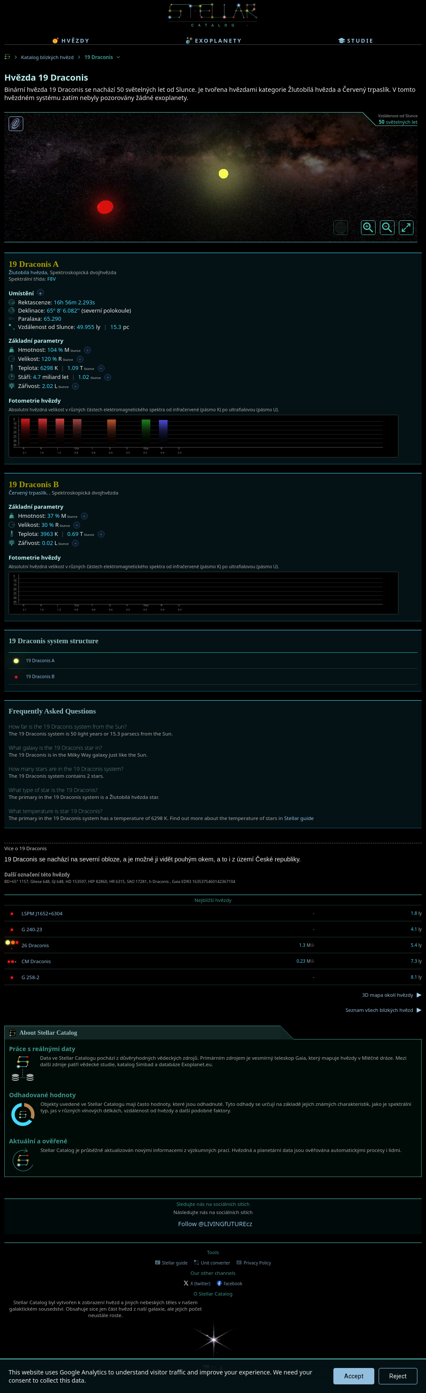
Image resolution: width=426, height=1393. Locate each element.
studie (356, 40)
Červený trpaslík (28, 492)
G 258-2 (30, 977)
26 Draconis (35, 945)
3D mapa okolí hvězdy (387, 995)
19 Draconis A (40, 660)
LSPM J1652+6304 (42, 913)
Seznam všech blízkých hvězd (379, 1010)
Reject (398, 1376)
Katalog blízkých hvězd (47, 57)
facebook (229, 1283)
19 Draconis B (40, 676)
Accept (354, 1376)
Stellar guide (299, 818)
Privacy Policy (253, 1263)
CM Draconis (36, 961)
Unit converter (212, 1263)
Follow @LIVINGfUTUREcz (215, 1224)
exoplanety (214, 40)
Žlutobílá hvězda (28, 272)
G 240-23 (32, 929)
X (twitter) (196, 1283)
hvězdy (71, 40)
